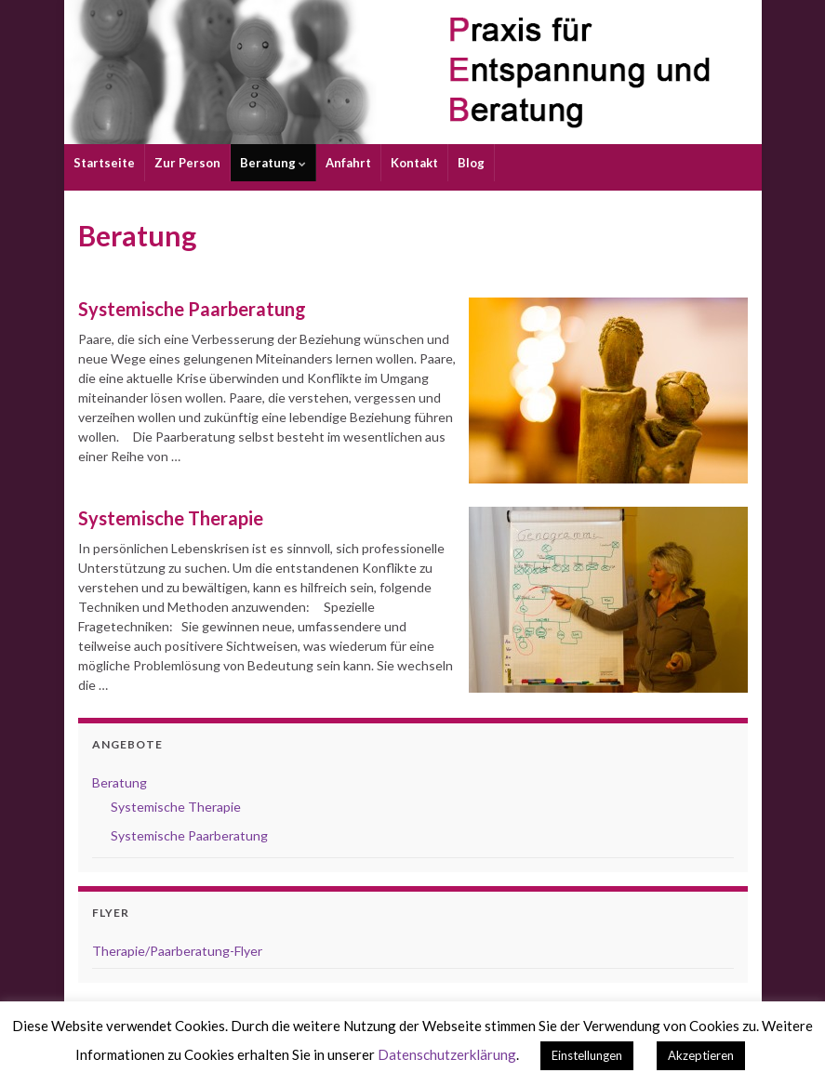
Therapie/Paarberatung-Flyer (177, 951)
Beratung (273, 162)
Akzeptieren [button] (701, 1055)
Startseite (104, 162)
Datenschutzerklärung (447, 1054)
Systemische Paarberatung (192, 309)
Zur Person (187, 162)
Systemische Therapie (170, 518)
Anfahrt (348, 162)
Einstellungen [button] (587, 1055)
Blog (471, 162)
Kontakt (414, 162)
